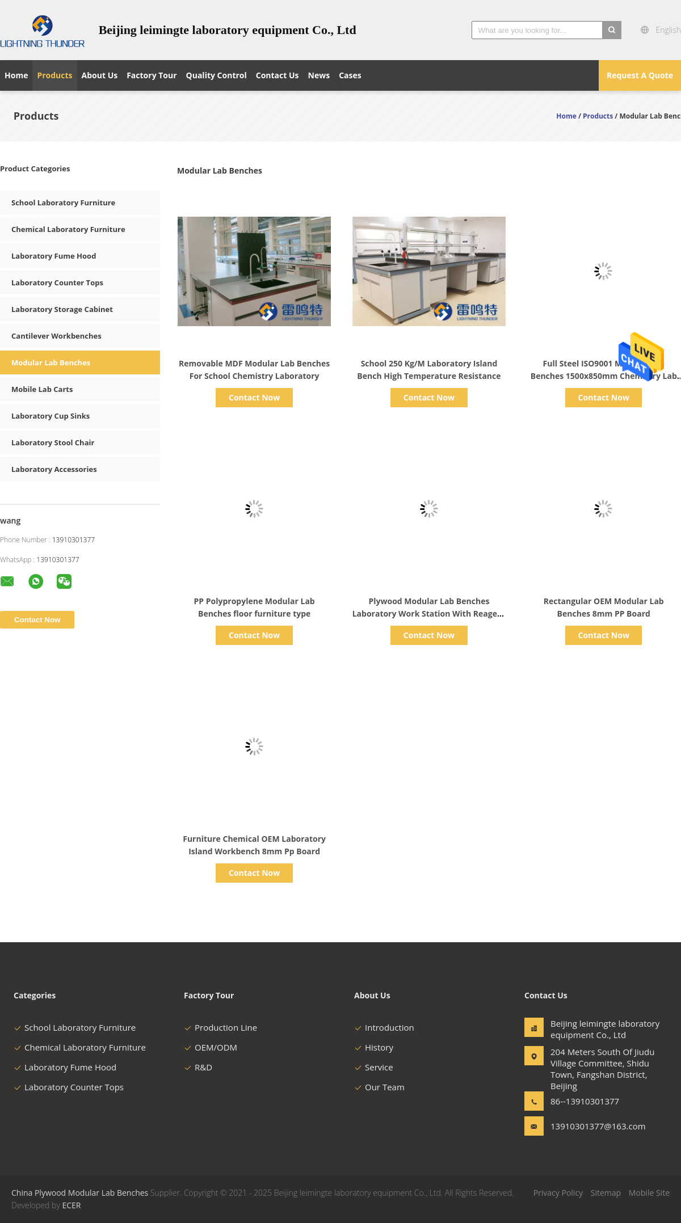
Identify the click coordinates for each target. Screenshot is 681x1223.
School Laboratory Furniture (63, 202)
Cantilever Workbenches (56, 336)
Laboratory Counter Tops (57, 282)
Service (373, 1067)
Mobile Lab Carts (42, 389)
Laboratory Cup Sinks (50, 416)
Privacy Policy (558, 1192)
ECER (71, 1205)
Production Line (220, 1027)
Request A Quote (640, 75)
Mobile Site (649, 1192)
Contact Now (254, 397)
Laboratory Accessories (54, 469)
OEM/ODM (210, 1047)
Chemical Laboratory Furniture (68, 229)
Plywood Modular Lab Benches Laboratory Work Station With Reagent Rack (429, 613)
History (373, 1047)
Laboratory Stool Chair (52, 442)
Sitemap (606, 1192)
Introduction (384, 1027)
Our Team (379, 1087)
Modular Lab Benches (50, 362)
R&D (198, 1067)
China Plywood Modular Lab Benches (79, 1192)
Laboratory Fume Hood (53, 256)
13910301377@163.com (586, 1126)
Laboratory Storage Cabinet (62, 309)
